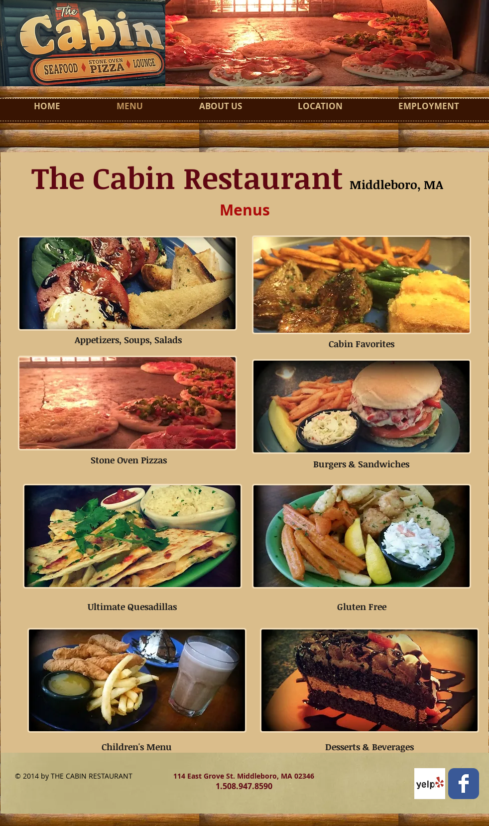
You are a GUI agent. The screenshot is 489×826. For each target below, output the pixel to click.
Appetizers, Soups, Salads (128, 340)
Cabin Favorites (361, 344)
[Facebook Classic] (463, 783)
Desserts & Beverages (369, 747)
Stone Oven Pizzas (129, 460)
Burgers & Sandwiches (361, 464)
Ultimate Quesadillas (132, 607)
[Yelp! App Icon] (429, 783)
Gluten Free (361, 607)
